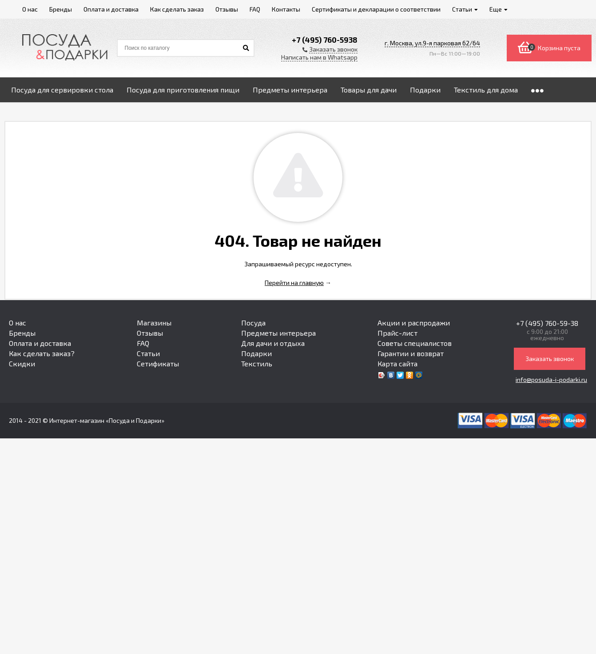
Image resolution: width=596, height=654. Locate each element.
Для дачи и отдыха (273, 343)
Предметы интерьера (278, 333)
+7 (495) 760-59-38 (547, 323)
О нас (17, 322)
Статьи (148, 353)
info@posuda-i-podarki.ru (551, 379)
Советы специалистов (414, 343)
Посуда (253, 322)
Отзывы (150, 333)
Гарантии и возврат (410, 353)
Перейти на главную (294, 282)
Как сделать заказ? (42, 353)
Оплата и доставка (40, 343)
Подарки (256, 353)
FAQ (143, 343)
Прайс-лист (397, 333)
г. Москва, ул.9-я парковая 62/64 (432, 43)
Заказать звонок (549, 358)
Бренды (22, 333)
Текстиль (256, 363)
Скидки (22, 363)
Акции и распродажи (413, 322)
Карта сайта (397, 363)
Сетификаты (158, 363)
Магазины (154, 322)
